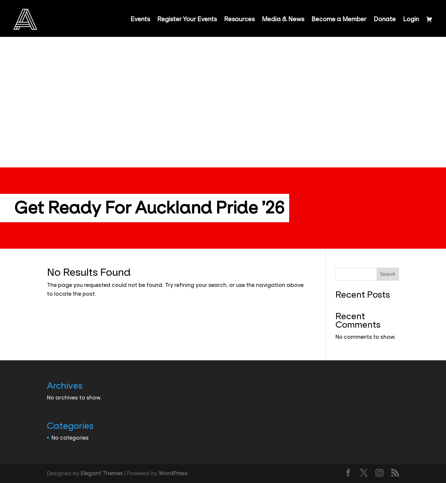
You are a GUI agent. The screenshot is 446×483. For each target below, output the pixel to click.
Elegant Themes (102, 473)
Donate (385, 19)
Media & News (283, 19)
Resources (239, 19)
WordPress (173, 473)
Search (387, 274)
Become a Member (338, 19)
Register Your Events (187, 19)
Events (140, 19)
